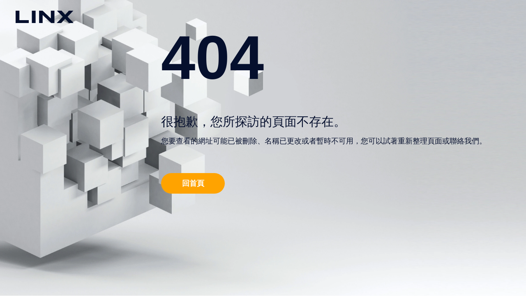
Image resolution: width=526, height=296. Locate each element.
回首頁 (193, 183)
